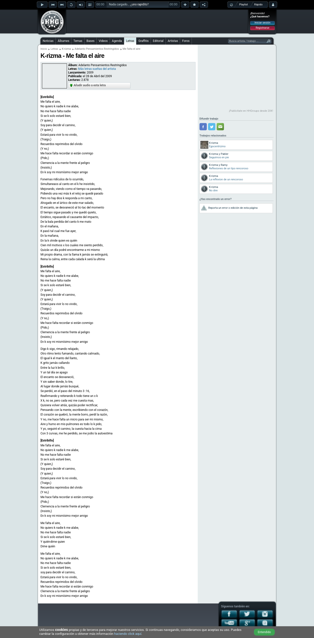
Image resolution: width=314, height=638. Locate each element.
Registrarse (262, 27)
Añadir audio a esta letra (90, 85)
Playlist (243, 4)
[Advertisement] (157, 21)
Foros (185, 41)
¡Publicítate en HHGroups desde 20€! (251, 110)
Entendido (264, 632)
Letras (130, 41)
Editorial (158, 41)
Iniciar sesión (263, 22)
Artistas (173, 41)
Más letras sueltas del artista (97, 69)
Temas (77, 41)
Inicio (43, 48)
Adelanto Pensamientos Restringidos (97, 48)
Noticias (48, 41)
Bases (91, 41)
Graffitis (143, 41)
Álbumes (63, 41)
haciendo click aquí (127, 634)
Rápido (258, 4)
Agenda (117, 41)
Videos (103, 41)
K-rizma (66, 48)
